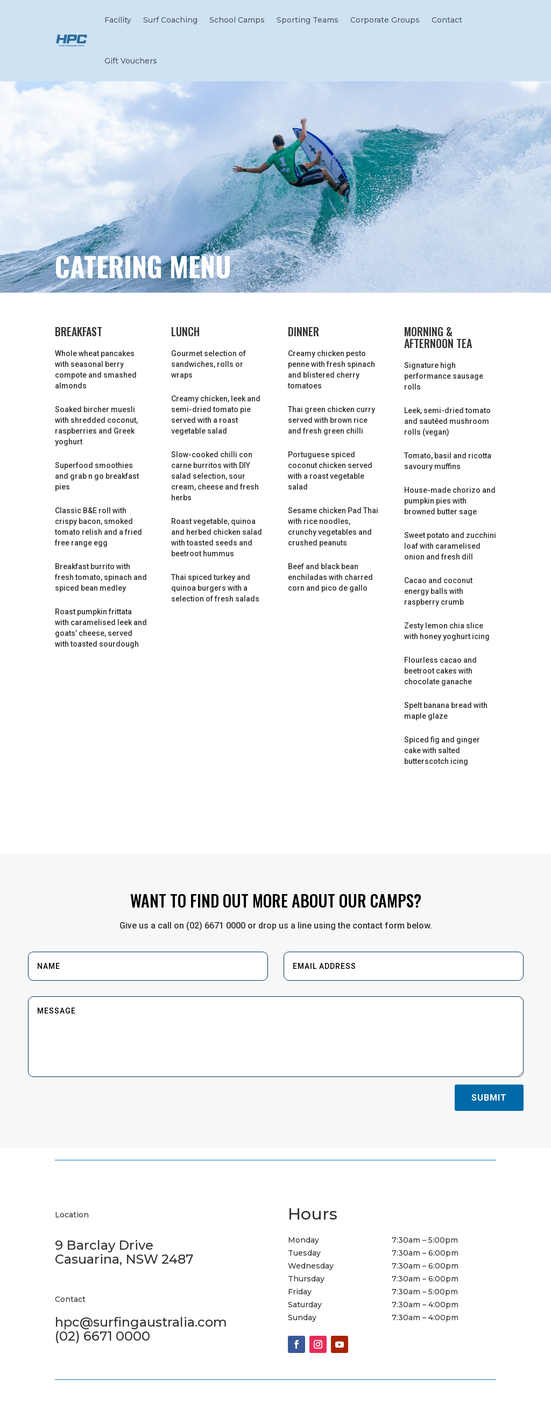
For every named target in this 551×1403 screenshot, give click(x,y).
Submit (489, 1098)
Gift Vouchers (130, 61)
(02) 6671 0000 (102, 1336)
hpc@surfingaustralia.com (141, 1322)
